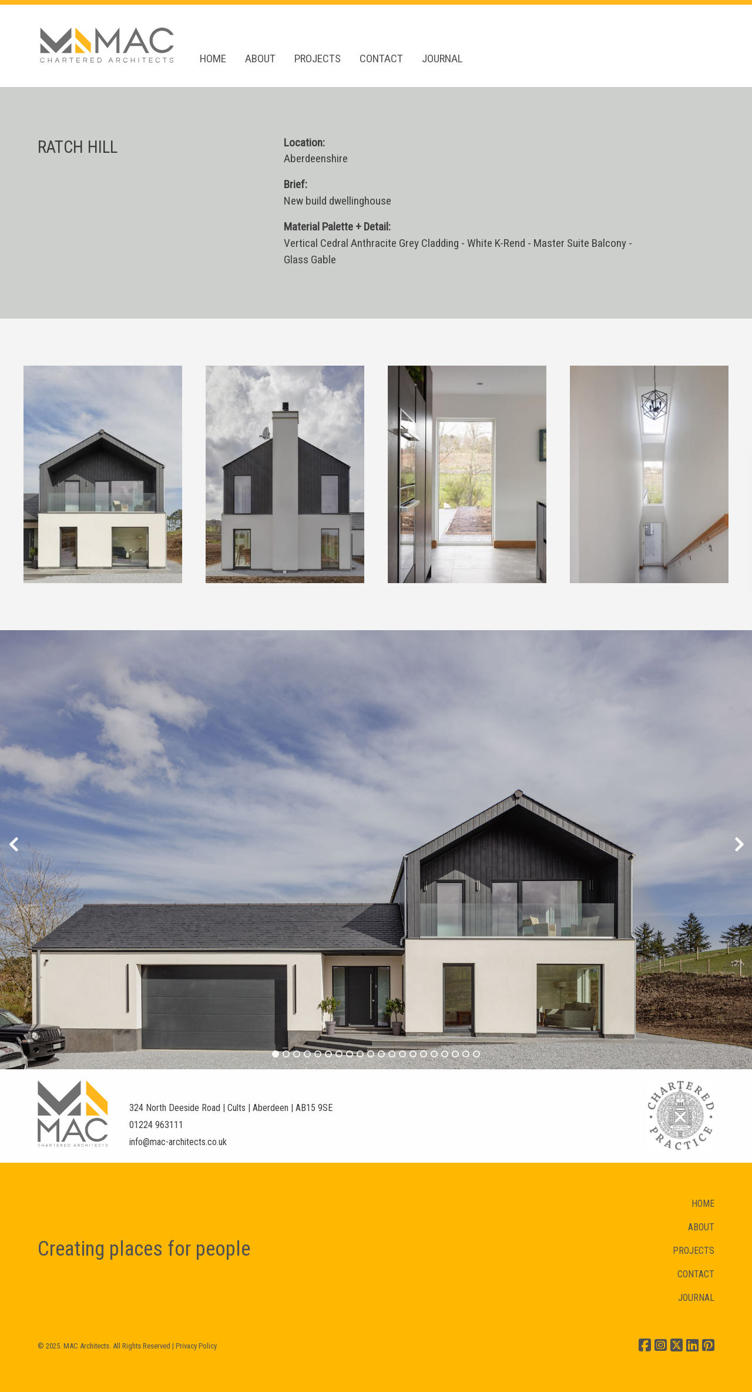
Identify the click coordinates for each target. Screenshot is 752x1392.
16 (434, 1053)
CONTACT (381, 58)
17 (445, 1053)
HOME (213, 58)
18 (455, 1053)
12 (392, 1053)
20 (476, 1053)
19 (466, 1053)
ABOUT (260, 58)
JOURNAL (442, 58)
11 (381, 1053)
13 (402, 1053)
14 (413, 1053)
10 (371, 1053)
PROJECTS (317, 58)
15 (424, 1053)
